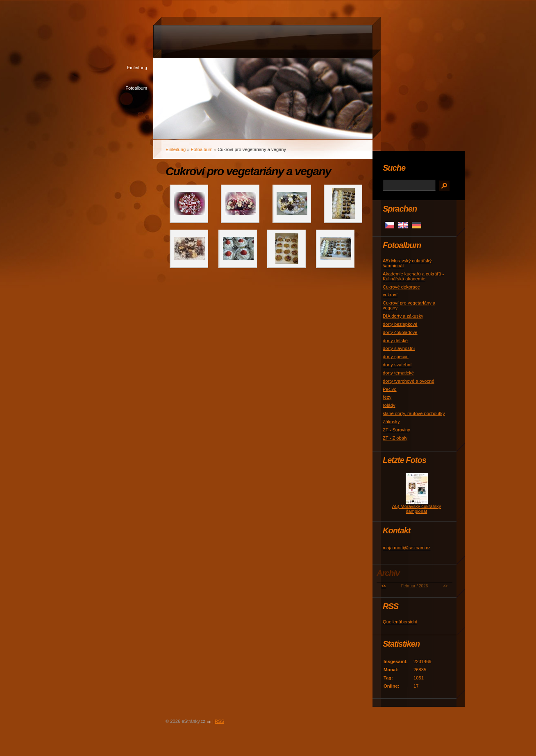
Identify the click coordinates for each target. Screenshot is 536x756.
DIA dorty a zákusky (403, 316)
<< (384, 586)
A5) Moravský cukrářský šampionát (416, 509)
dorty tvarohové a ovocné (408, 381)
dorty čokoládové (400, 332)
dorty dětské (395, 340)
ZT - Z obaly (395, 438)
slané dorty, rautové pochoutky (414, 413)
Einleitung (137, 67)
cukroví (390, 294)
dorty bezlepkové (400, 324)
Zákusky (391, 421)
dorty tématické (398, 372)
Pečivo (390, 389)
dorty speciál (396, 356)
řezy (387, 397)
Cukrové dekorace (401, 286)
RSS (219, 721)
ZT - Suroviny (396, 429)
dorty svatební (397, 364)
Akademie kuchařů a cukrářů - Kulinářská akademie (413, 276)
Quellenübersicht (400, 621)
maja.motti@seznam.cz (406, 547)
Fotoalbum (136, 88)
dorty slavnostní (399, 348)
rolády (389, 405)
